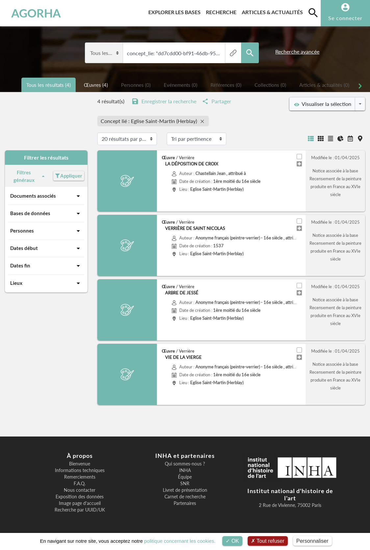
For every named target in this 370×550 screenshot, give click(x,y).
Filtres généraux (30, 176)
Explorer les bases (175, 11)
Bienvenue (79, 463)
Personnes (46, 231)
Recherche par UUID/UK (80, 510)
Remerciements (79, 477)
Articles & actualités (274, 11)
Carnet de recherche (185, 496)
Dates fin (46, 266)
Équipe (185, 477)
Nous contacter (79, 490)
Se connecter (345, 18)
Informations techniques (80, 470)
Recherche (222, 11)
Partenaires (185, 503)
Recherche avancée (297, 51)
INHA (185, 470)
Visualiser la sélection (322, 104)
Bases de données (46, 213)
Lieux (46, 283)
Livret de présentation (185, 490)
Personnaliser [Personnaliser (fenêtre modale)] (312, 541)
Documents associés (46, 196)
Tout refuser (267, 541)
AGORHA (36, 13)
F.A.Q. (80, 483)
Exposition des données (80, 496)
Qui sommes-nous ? (185, 463)
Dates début (46, 248)
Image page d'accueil (80, 503)
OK (232, 541)
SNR (184, 483)
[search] (313, 12)
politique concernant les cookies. (179, 541)
